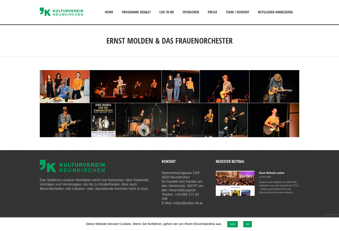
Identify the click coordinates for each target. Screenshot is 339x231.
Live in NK (166, 12)
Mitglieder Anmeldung (275, 12)
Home (109, 12)
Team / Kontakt (237, 12)
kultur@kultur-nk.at (188, 203)
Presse (212, 12)
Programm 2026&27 (136, 12)
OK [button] (247, 224)
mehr (232, 224)
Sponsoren (190, 12)
